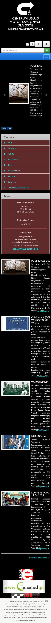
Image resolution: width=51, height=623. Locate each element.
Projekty (9, 176)
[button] (5, 95)
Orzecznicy (10, 148)
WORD (9, 154)
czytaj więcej (42, 311)
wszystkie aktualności (39, 557)
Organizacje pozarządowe (17, 187)
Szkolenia (10, 182)
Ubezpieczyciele (12, 170)
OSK (8, 143)
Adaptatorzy (11, 159)
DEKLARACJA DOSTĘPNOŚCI (25, 249)
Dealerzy (10, 165)
